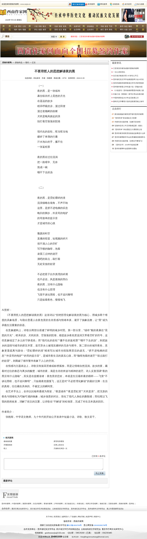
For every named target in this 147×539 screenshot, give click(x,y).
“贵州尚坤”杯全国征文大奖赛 (126, 118)
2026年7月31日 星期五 (13, 20)
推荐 (44, 30)
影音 (106, 26)
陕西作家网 (27, 504)
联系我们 (57, 517)
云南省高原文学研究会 (61, 509)
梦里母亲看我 (59, 441)
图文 (20, 26)
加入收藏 (140, 4)
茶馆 (56, 30)
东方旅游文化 (70, 504)
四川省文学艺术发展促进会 (40, 509)
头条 (15, 26)
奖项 (64, 30)
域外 (15, 30)
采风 (64, 26)
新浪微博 (91, 4)
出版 (126, 30)
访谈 (56, 26)
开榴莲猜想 (8, 445)
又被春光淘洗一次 (60, 448)
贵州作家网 (6, 504)
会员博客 (77, 30)
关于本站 (49, 517)
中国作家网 (16, 504)
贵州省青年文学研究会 (96, 509)
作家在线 (80, 504)
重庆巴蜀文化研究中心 (20, 509)
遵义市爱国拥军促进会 (115, 509)
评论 (36, 30)
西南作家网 (6, 62)
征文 (60, 30)
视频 (24, 30)
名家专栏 (77, 26)
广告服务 (73, 517)
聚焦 (110, 30)
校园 (40, 30)
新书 (121, 26)
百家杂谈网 (112, 504)
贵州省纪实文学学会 (79, 509)
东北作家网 (37, 504)
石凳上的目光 (59, 445)
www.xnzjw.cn (25, 4)
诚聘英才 (65, 517)
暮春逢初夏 (8, 441)
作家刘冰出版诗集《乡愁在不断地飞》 (129, 141)
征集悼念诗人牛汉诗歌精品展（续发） (129, 126)
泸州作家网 (58, 504)
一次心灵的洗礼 (119, 72)
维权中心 (97, 517)
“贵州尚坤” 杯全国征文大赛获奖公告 (128, 129)
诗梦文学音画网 (92, 504)
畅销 (130, 26)
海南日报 (103, 504)
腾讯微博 (103, 4)
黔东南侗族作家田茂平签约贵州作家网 (129, 114)
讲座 (60, 26)
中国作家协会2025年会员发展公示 (126, 98)
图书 (106, 30)
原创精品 (90, 26)
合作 (130, 30)
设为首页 (128, 4)
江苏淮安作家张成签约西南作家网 (92, 36)
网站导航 (81, 517)
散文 (44, 26)
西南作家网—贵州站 (127, 504)
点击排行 (90, 30)
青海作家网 (48, 504)
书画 (102, 26)
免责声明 (89, 517)
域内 (20, 30)
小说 (36, 26)
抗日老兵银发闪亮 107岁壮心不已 (125, 76)
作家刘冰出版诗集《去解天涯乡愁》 (128, 122)
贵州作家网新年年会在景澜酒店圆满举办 (130, 137)
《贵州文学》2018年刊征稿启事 (126, 145)
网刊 (121, 30)
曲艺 (102, 30)
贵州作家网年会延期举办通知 (126, 149)
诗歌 (40, 26)
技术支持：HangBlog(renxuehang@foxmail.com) (90, 537)
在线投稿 (116, 4)
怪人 (5, 448)
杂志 (126, 26)
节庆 (110, 26)
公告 (24, 26)
